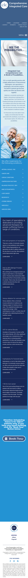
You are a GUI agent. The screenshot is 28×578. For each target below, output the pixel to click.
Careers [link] (24, 23)
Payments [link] (13, 24)
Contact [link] (4, 24)
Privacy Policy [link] (22, 24)
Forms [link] (9, 23)
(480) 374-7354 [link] (23, 26)
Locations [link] (16, 23)
